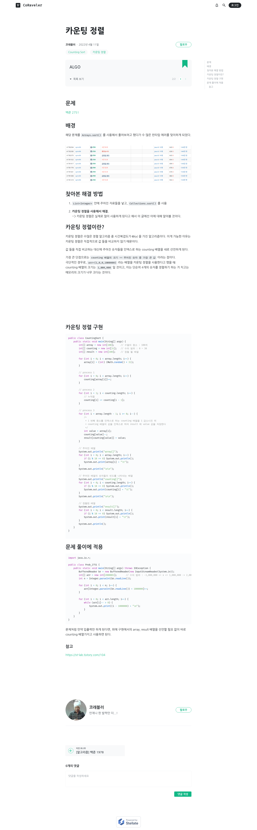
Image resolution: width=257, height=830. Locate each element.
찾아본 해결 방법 (215, 70)
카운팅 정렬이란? (215, 74)
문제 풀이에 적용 (215, 83)
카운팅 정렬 (99, 52)
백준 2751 (72, 112)
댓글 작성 (183, 794)
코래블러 (70, 44)
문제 (209, 62)
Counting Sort (76, 52)
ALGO (74, 67)
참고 (211, 87)
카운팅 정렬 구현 (215, 79)
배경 (209, 66)
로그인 (235, 5)
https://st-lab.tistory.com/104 (85, 655)
